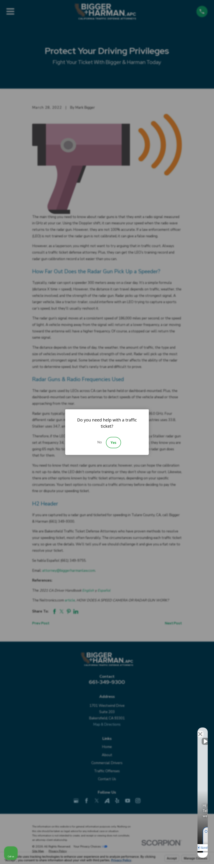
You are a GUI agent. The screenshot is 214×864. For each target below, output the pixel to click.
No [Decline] (99, 442)
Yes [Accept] (113, 442)
